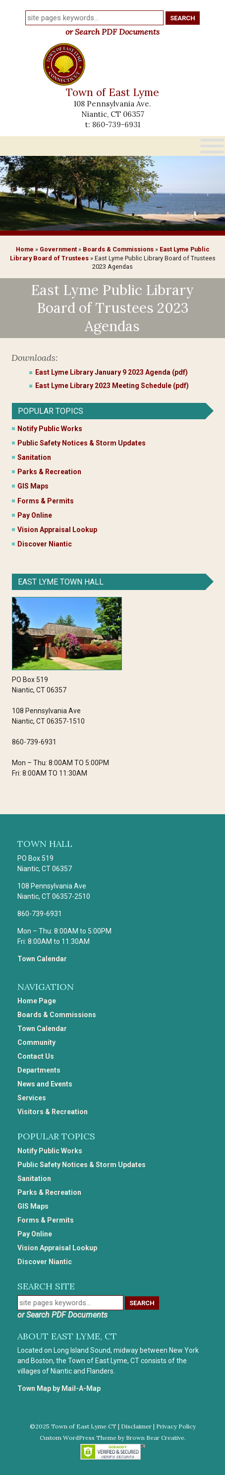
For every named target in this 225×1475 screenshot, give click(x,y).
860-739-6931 (116, 124)
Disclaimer (136, 1426)
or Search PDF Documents (112, 32)
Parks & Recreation (49, 472)
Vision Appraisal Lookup (57, 530)
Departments (38, 1070)
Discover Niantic (44, 544)
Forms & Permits (45, 501)
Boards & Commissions (118, 249)
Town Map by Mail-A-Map (59, 1388)
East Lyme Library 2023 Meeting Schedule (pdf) (112, 386)
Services (31, 1098)
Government (58, 249)
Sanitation (34, 457)
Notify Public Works (49, 429)
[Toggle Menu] (212, 146)
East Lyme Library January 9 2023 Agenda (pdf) (111, 372)
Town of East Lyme (112, 92)
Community (36, 1042)
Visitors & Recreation (52, 1112)
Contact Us (35, 1056)
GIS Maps (33, 486)
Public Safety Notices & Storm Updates (81, 443)
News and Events (44, 1084)
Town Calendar (42, 959)
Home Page (36, 1001)
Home (25, 249)
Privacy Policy (176, 1426)
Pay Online (34, 515)
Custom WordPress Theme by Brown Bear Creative (112, 1437)
